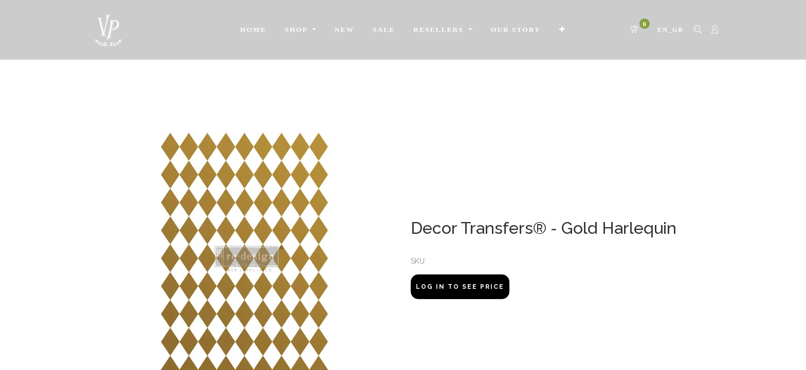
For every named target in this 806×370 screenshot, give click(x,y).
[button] (562, 29)
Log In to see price (460, 286)
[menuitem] (253, 29)
